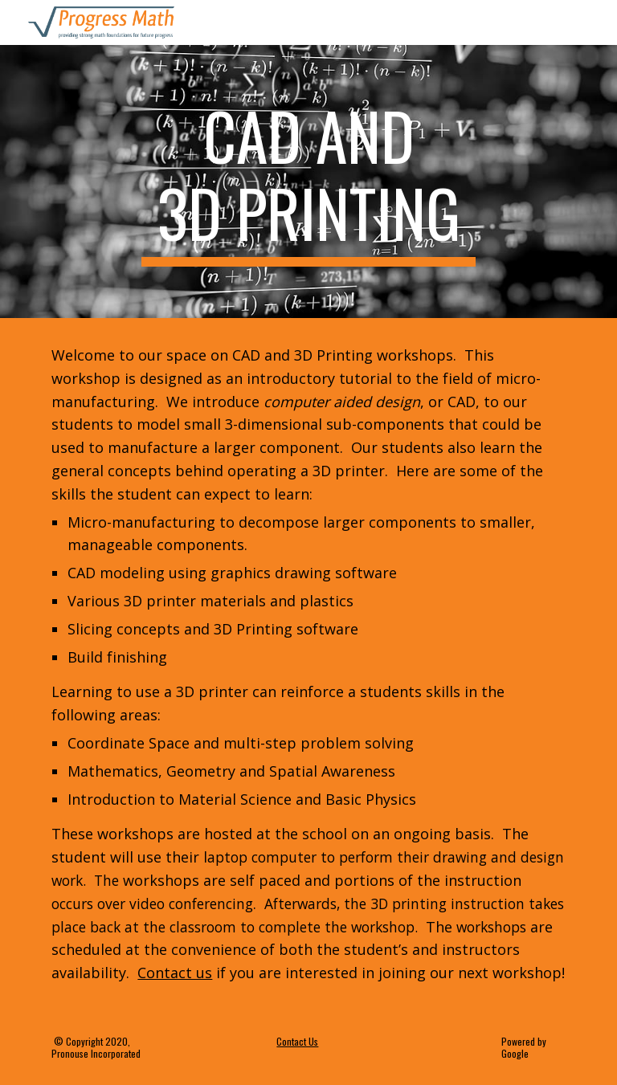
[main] (308, 181)
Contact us (174, 972)
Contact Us (297, 1041)
